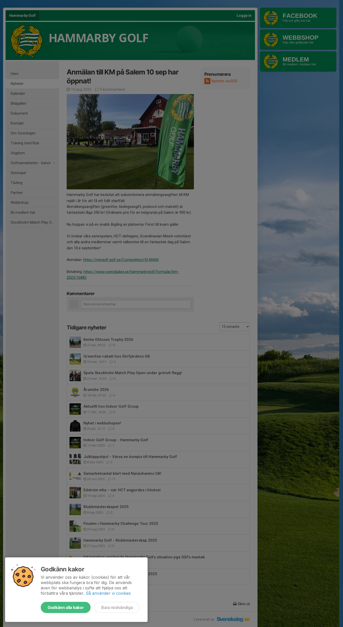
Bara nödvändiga (117, 607)
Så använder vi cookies (108, 593)
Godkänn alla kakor (66, 607)
